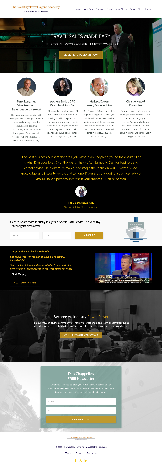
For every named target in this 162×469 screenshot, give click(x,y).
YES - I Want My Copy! (25, 283)
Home (77, 9)
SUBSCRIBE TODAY (81, 419)
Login (148, 9)
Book (132, 9)
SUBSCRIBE (89, 235)
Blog (140, 9)
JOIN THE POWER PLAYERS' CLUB (81, 335)
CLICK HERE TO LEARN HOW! (81, 54)
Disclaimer (92, 453)
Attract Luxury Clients (117, 9)
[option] (81, 179)
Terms (68, 453)
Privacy (79, 453)
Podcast (100, 9)
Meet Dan (88, 9)
